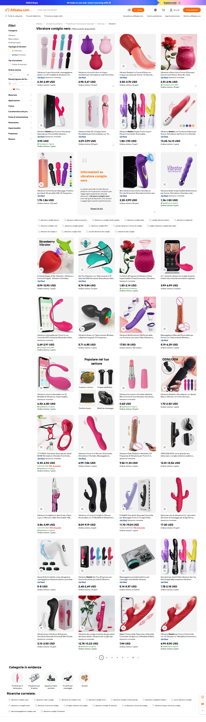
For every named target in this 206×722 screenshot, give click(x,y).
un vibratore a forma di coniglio (134, 706)
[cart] (164, 10)
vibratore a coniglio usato (19, 706)
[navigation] (20, 341)
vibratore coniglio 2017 (98, 226)
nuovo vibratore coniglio (181, 700)
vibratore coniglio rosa (47, 226)
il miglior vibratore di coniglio (76, 706)
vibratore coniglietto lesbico (154, 700)
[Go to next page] (138, 657)
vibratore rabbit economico (75, 220)
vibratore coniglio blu (183, 220)
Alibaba (39, 24)
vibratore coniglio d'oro (96, 700)
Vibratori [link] (112, 24)
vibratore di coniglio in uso (70, 700)
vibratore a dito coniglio (44, 700)
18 (133, 658)
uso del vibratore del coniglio (98, 232)
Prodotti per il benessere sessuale (80, 24)
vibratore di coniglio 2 (47, 232)
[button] (129, 10)
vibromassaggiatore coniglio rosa (22, 711)
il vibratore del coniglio (124, 232)
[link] (202, 697)
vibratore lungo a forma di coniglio (166, 706)
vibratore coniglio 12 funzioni (53, 711)
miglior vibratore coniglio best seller (161, 226)
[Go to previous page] (96, 657)
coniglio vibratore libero (159, 220)
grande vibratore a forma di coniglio (127, 226)
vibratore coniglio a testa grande (124, 700)
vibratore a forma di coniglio (47, 706)
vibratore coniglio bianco (48, 220)
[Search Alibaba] (81, 10)
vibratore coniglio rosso (19, 700)
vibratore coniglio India (134, 220)
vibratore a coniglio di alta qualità (105, 220)
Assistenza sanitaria (54, 24)
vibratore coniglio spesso (72, 226)
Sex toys (101, 24)
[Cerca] (138, 10)
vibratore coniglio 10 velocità (105, 706)
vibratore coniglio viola (71, 232)
